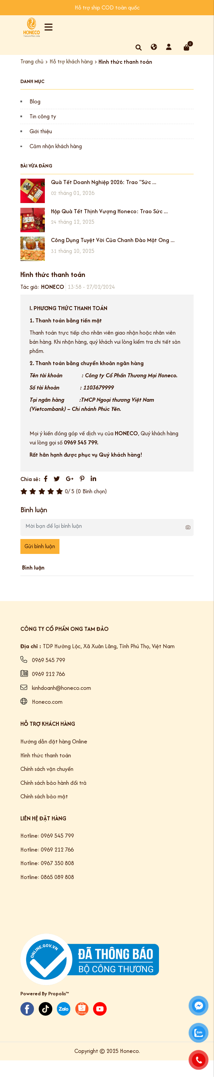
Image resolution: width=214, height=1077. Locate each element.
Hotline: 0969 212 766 (47, 849)
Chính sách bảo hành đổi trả (53, 783)
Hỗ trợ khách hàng (71, 61)
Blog (35, 101)
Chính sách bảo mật (44, 796)
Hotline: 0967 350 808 (47, 863)
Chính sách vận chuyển (46, 769)
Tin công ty (43, 116)
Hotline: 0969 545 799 (47, 836)
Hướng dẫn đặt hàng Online (53, 741)
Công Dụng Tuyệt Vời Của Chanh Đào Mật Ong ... (113, 240)
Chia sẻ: (30, 479)
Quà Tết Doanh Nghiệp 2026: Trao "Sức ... (103, 182)
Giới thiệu (41, 131)
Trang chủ (31, 61)
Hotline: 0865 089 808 (47, 877)
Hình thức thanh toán (45, 755)
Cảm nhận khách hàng (56, 146)
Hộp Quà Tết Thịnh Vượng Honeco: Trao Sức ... (109, 211)
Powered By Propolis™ (44, 993)
